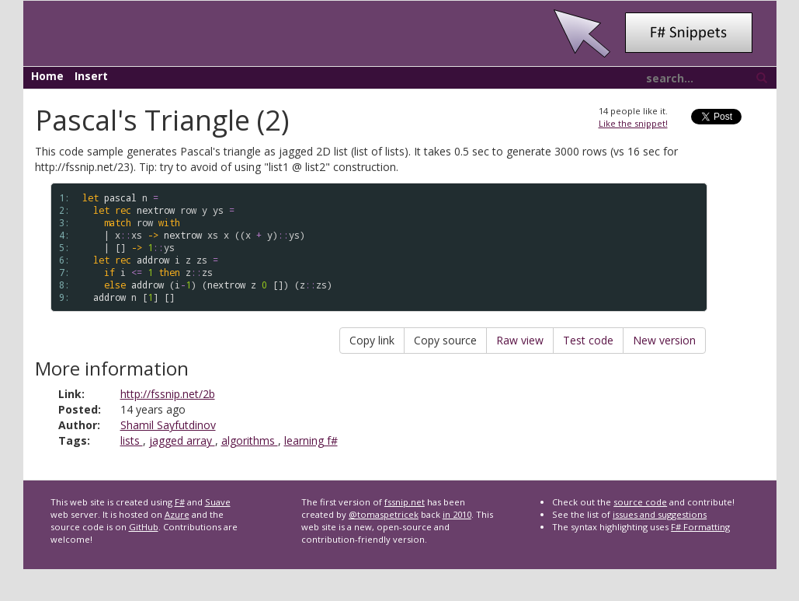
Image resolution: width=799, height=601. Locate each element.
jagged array (182, 440)
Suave (218, 502)
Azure (177, 514)
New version (664, 340)
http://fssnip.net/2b (167, 393)
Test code (588, 340)
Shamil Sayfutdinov (168, 425)
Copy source (445, 340)
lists (131, 440)
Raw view (520, 340)
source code (640, 502)
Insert (91, 75)
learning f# (311, 440)
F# (180, 502)
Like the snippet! (633, 123)
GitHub (143, 527)
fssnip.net (404, 502)
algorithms (249, 440)
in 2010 (457, 514)
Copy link (371, 340)
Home (47, 75)
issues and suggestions (660, 514)
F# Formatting (700, 527)
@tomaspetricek (384, 514)
